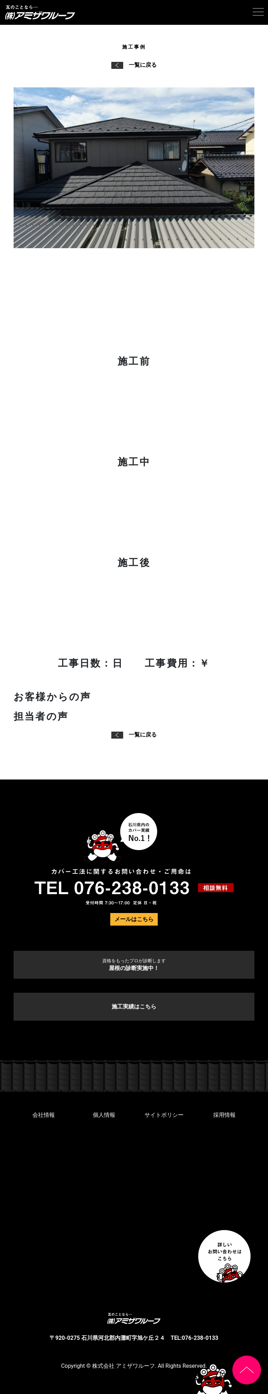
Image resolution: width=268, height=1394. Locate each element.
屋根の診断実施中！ (134, 964)
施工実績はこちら (134, 1006)
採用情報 (224, 1115)
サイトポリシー (164, 1115)
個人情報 (104, 1115)
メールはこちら (134, 919)
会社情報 (43, 1115)
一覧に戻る (133, 65)
